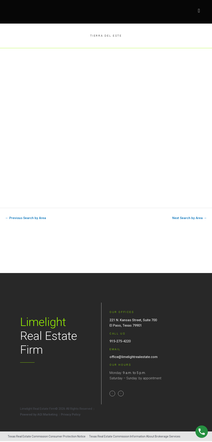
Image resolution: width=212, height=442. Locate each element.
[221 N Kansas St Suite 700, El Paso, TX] (106, 251)
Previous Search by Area (26, 218)
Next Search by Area (189, 218)
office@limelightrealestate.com (134, 357)
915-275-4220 (120, 342)
